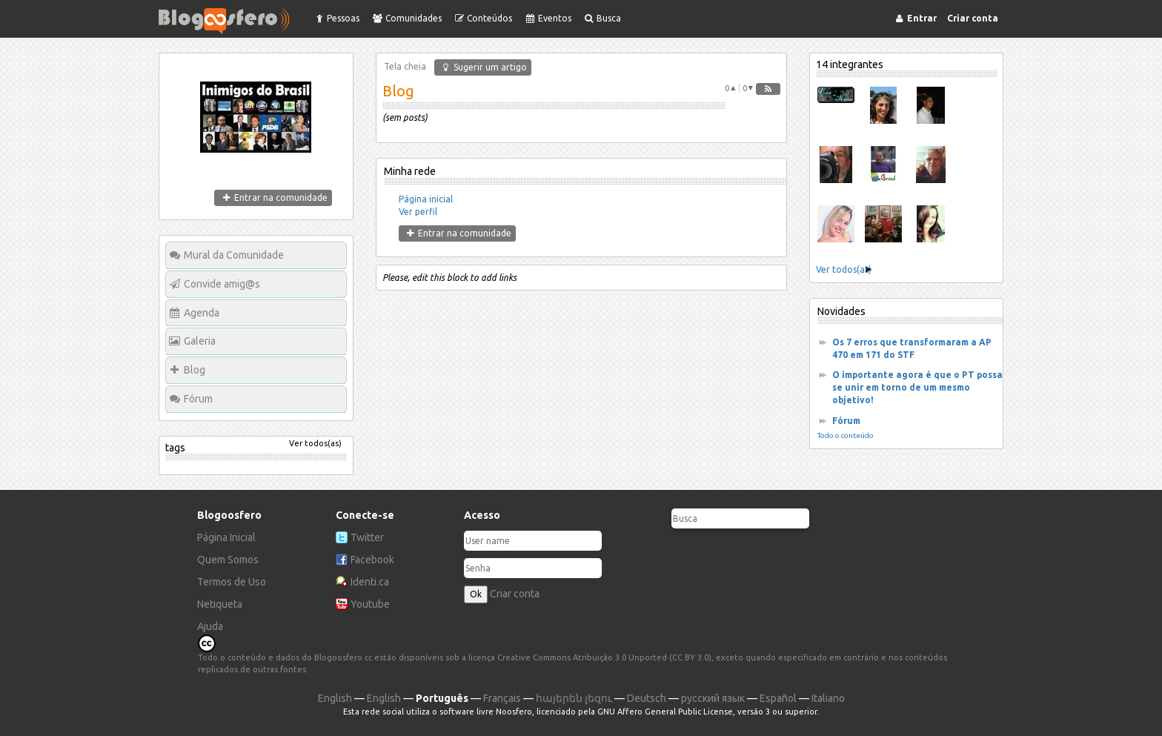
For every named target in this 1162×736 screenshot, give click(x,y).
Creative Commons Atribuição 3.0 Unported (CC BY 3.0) (604, 657)
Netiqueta (219, 604)
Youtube (370, 604)
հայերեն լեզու (574, 698)
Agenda (201, 313)
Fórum (198, 399)
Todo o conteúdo (845, 435)
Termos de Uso (231, 582)
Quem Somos (228, 560)
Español (778, 698)
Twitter (367, 537)
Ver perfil (418, 211)
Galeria (200, 341)
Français (502, 698)
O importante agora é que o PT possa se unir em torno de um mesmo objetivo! (917, 387)
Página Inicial (226, 537)
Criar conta (515, 594)
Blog (194, 370)
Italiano (828, 698)
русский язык (713, 698)
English (335, 698)
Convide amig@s (222, 284)
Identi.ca (370, 582)
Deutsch (646, 698)
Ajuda (210, 626)
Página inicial (426, 199)
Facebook (372, 560)
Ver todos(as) (315, 443)
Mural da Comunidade (234, 255)
